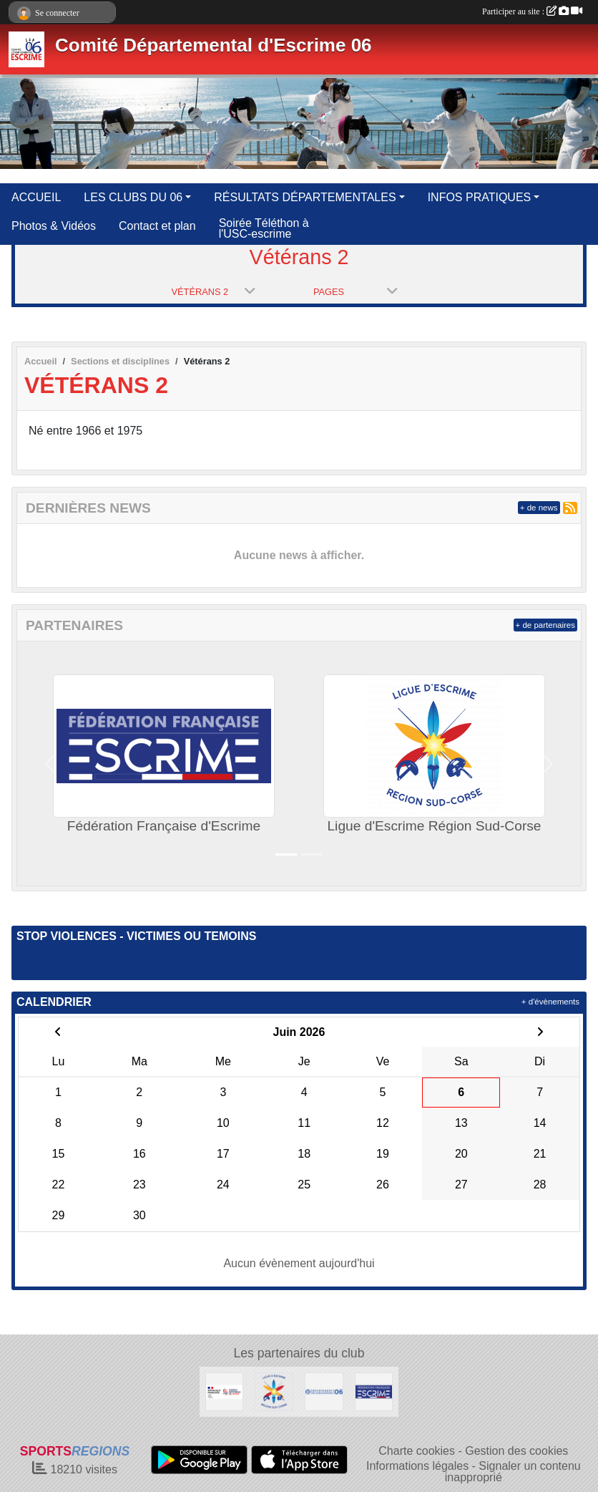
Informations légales (417, 1466)
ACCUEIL (36, 197)
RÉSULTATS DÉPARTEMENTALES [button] (305, 197)
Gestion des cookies (516, 1451)
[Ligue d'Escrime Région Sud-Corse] (274, 1391)
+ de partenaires (545, 625)
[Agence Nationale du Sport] (224, 1391)
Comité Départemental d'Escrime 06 (213, 45)
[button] (50, 763)
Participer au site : (532, 11)
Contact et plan (157, 226)
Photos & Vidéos (53, 226)
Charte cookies (416, 1451)
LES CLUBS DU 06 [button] (133, 197)
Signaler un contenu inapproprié (513, 1471)
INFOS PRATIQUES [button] (479, 197)
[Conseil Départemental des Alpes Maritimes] (324, 1391)
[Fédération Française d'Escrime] (374, 1391)
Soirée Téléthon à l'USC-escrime (264, 228)
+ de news (539, 507)
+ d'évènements (550, 1001)
